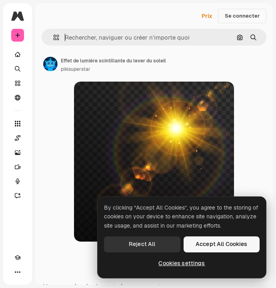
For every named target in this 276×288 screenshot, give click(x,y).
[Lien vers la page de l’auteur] (50, 64)
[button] (53, 37)
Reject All (142, 244)
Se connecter (242, 15)
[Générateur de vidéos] (17, 166)
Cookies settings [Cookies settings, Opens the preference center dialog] (181, 263)
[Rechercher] (17, 68)
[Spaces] (17, 138)
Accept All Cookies (222, 244)
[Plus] (17, 272)
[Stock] (17, 83)
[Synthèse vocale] (17, 181)
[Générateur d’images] (17, 152)
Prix (207, 16)
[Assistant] (17, 195)
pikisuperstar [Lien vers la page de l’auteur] (75, 69)
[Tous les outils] (17, 123)
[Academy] (17, 257)
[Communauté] (17, 97)
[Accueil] (17, 54)
